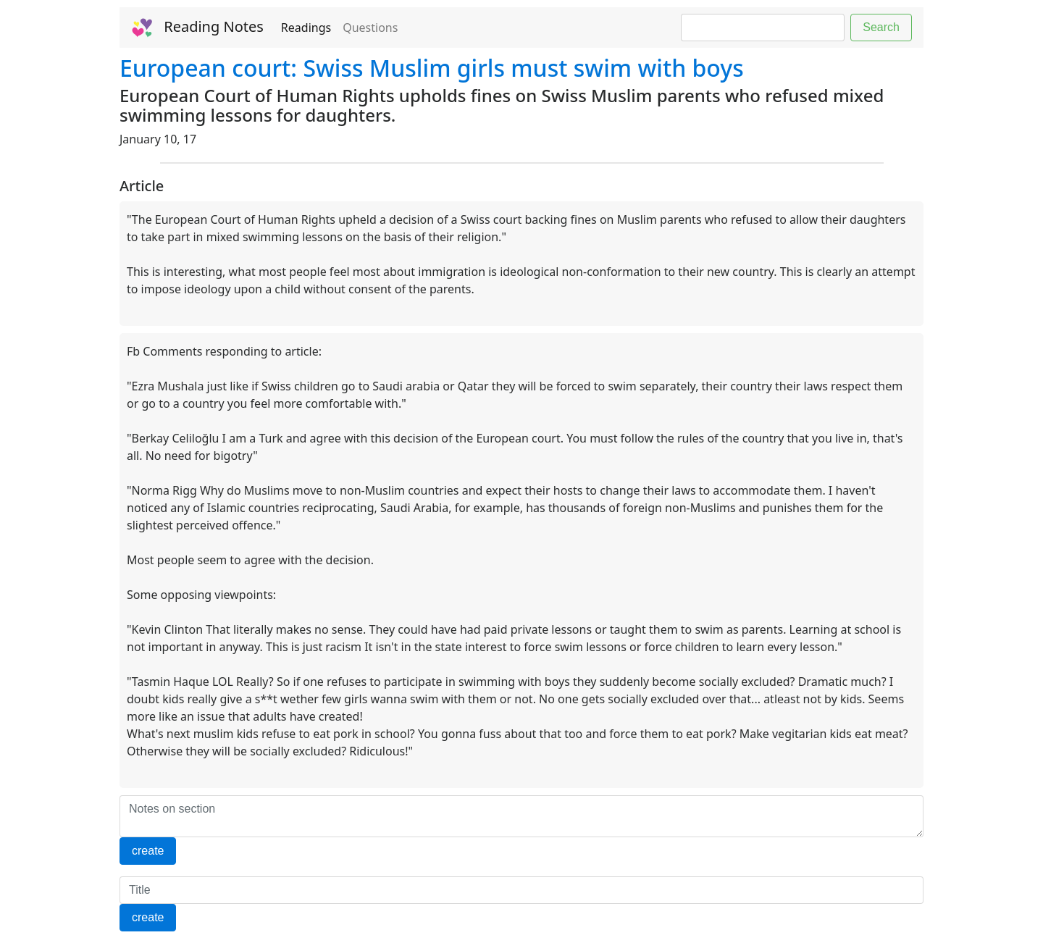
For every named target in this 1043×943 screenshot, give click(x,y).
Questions (370, 27)
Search (881, 27)
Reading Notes (197, 28)
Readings (306, 27)
